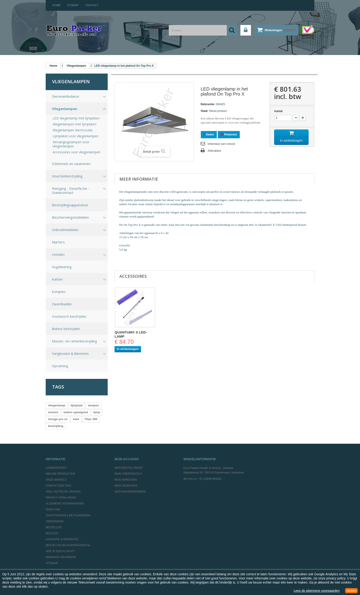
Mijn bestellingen (129, 467)
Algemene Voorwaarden (65, 503)
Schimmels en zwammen (71, 163)
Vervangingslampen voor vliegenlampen (71, 144)
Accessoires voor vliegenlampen (76, 152)
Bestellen (54, 527)
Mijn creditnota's (128, 473)
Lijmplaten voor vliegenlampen (75, 136)
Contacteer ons (58, 485)
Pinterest (229, 134)
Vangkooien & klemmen (70, 353)
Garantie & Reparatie (62, 539)
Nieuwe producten (60, 473)
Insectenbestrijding (67, 176)
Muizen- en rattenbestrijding (74, 341)
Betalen (52, 533)
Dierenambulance (65, 96)
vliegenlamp (56, 405)
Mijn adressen (126, 479)
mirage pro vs (58, 419)
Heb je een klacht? (60, 551)
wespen (93, 405)
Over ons (53, 509)
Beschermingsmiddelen (70, 217)
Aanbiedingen (56, 467)
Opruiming (60, 366)
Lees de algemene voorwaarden (317, 590)
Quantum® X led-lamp (131, 334)
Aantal (278, 111)
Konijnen (58, 291)
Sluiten (351, 590)
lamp (96, 412)
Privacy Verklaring (61, 497)
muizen (53, 412)
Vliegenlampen (64, 108)
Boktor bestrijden (66, 328)
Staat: (204, 111)
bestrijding (55, 426)
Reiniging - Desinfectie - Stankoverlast (71, 190)
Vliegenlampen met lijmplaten (74, 124)
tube (76, 419)
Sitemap (52, 563)
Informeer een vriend (221, 144)
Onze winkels (56, 479)
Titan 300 (90, 419)
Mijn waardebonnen (130, 491)
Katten (57, 279)
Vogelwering (62, 266)
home (56, 5)
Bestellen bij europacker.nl (68, 545)
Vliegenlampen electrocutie (73, 130)
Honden (58, 254)
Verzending (55, 521)
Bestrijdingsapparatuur (70, 205)
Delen (209, 134)
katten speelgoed (76, 412)
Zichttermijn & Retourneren (68, 515)
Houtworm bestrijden (69, 316)
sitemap (73, 5)
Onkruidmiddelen (65, 229)
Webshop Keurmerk (61, 557)
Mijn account (127, 459)
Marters (58, 242)
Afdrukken (214, 150)
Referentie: (208, 104)
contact (91, 5)
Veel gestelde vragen (63, 491)
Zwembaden (62, 304)
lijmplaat (76, 405)
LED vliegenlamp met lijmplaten (76, 118)
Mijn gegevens (126, 485)
